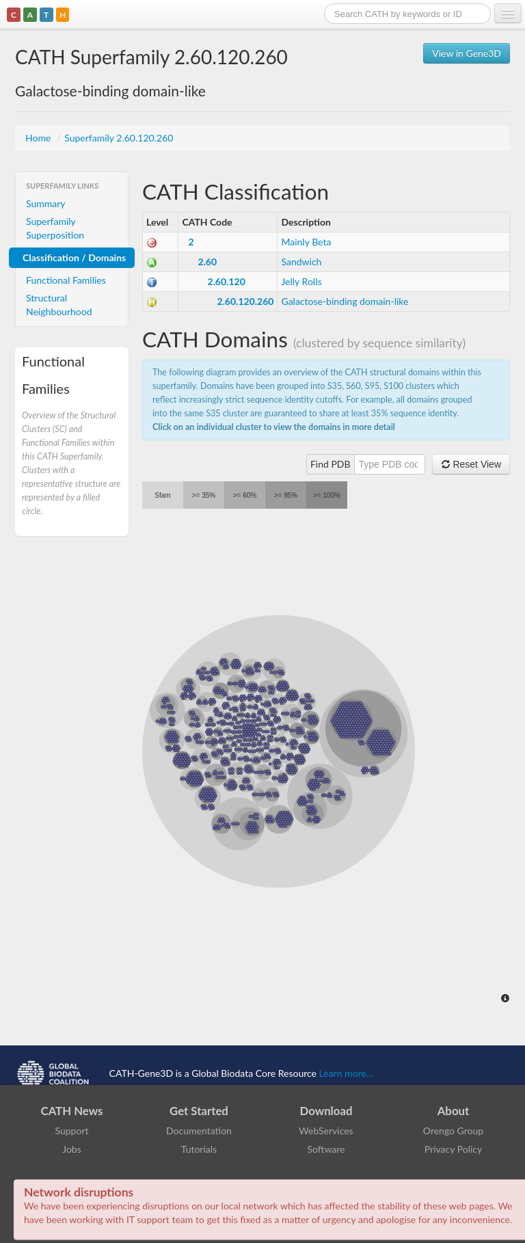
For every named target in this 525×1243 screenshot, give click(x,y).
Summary (46, 203)
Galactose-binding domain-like (344, 301)
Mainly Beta (306, 242)
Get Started (199, 1111)
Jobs (71, 1149)
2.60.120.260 (245, 301)
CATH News (72, 1111)
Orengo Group (453, 1130)
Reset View (471, 464)
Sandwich (301, 261)
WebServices (326, 1130)
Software (326, 1149)
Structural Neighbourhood (59, 304)
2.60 (207, 261)
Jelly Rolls (301, 281)
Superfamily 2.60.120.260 (118, 138)
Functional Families (66, 280)
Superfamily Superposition (55, 228)
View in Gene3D (466, 53)
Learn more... (346, 1072)
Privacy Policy (453, 1149)
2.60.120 (226, 281)
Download (326, 1111)
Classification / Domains (74, 257)
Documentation (199, 1130)
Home (39, 138)
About (454, 1111)
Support (71, 1130)
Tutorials (199, 1149)
